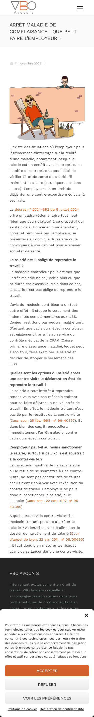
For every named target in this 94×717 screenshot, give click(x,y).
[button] (86, 615)
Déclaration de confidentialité (62, 709)
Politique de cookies (22, 709)
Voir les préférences (47, 698)
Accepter (47, 670)
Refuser (47, 684)
